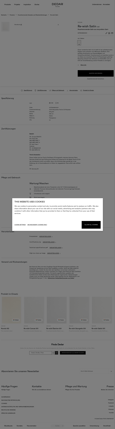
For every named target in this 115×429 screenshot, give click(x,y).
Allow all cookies (91, 224)
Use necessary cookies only (37, 224)
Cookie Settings (20, 224)
